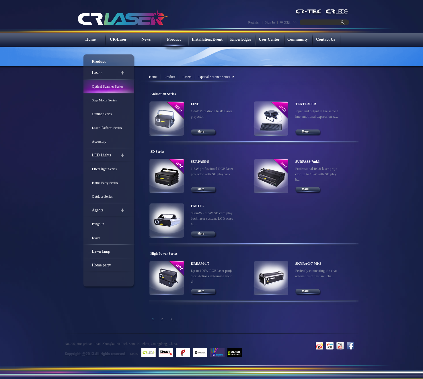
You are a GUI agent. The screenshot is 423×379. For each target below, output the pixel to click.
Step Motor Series (104, 100)
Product (174, 39)
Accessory (99, 142)
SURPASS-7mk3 (307, 162)
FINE (195, 104)
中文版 (285, 22)
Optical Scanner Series (107, 87)
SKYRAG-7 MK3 (308, 264)
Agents (98, 210)
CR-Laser (118, 39)
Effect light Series (104, 169)
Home (90, 39)
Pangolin (98, 224)
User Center (269, 39)
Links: (134, 354)
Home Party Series (105, 183)
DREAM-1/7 (200, 264)
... (180, 319)
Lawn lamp (101, 251)
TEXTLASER (305, 104)
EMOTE (197, 206)
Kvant (96, 238)
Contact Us (325, 39)
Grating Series (102, 114)
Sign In (270, 22)
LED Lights (101, 155)
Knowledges (240, 39)
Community (297, 39)
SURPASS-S (200, 162)
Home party (101, 265)
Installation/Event (207, 39)
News (146, 39)
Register (254, 22)
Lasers (97, 72)
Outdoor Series (102, 197)
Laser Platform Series (107, 128)
